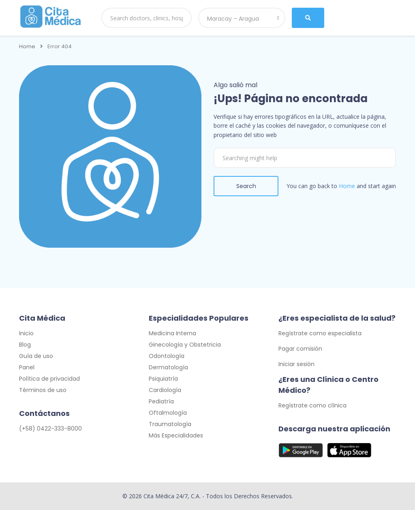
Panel (26, 367)
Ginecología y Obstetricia (185, 345)
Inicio (26, 333)
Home (27, 46)
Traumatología (170, 424)
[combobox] (241, 18)
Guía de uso (36, 356)
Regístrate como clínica (312, 405)
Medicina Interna (172, 333)
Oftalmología (168, 413)
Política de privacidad (49, 379)
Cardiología (165, 390)
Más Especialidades (176, 435)
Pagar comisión (300, 349)
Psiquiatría (163, 379)
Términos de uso (42, 390)
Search (246, 186)
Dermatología (168, 367)
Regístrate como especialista (320, 333)
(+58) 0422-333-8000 (50, 428)
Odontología (166, 356)
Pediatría (161, 401)
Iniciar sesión (296, 364)
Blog (25, 345)
